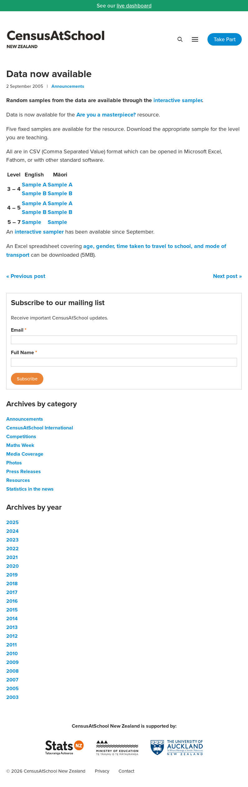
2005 (12, 688)
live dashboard (134, 5)
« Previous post (25, 276)
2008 (12, 671)
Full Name (24, 352)
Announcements (67, 86)
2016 (12, 601)
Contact (126, 771)
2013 (11, 627)
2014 (12, 618)
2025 (12, 522)
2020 (12, 566)
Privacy (102, 771)
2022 (12, 548)
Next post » (227, 276)
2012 (12, 636)
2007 (12, 679)
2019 (12, 574)
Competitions (21, 436)
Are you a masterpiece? (106, 115)
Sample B (34, 193)
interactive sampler (177, 100)
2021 (12, 557)
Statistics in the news (30, 488)
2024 (12, 531)
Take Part (225, 39)
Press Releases (23, 471)
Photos (14, 462)
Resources (18, 480)
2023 (12, 539)
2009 (12, 662)
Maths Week (20, 445)
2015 (12, 609)
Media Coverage (24, 454)
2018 (12, 583)
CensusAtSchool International (39, 427)
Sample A (34, 185)
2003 (12, 697)
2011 (11, 644)
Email (19, 330)
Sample (31, 222)
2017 (11, 592)
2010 (12, 653)
